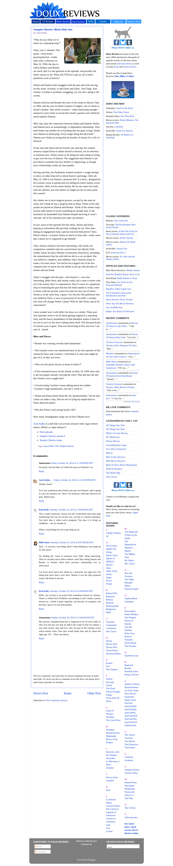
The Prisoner (130, 646)
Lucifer (109, 831)
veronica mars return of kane (120, 387)
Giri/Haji (110, 717)
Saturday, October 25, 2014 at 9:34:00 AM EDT (71, 591)
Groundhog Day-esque (116, 445)
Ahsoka (109, 564)
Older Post (94, 693)
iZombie (110, 767)
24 (107, 536)
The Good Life (121, 220)
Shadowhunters (132, 687)
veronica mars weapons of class (121, 345)
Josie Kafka (39, 423)
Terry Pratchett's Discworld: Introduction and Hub (118, 294)
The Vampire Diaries (64, 446)
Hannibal (110, 729)
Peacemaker (130, 611)
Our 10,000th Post (114, 307)
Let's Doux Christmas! (116, 449)
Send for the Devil (124, 108)
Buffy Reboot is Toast (127, 278)
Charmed (110, 622)
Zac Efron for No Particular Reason (119, 283)
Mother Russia (133, 270)
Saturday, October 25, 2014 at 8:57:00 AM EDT (72, 542)
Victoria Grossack (114, 342)
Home (68, 693)
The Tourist (130, 735)
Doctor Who (111, 644)
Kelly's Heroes (126, 238)
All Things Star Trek (115, 425)
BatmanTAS (111, 593)
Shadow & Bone (132, 684)
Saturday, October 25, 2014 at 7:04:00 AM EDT (71, 509)
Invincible (110, 758)
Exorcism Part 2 (118, 252)
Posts (38, 846)
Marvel (109, 453)
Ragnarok (129, 665)
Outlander (129, 601)
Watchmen (129, 785)
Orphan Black (131, 598)
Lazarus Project (113, 806)
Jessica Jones (112, 777)
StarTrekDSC (131, 709)
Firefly (109, 685)
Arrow (109, 580)
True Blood (130, 741)
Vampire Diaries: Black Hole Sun (52, 29)
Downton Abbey (113, 653)
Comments (41, 851)
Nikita (127, 585)
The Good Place (113, 720)
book (116, 66)
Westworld (129, 792)
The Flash (110, 688)
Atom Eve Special (124, 130)
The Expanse (112, 669)
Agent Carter (112, 555)
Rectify (128, 668)
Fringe (109, 695)
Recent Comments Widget (134, 401)
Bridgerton (111, 609)
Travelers (129, 738)
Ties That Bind (127, 116)
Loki (108, 825)
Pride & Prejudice (114, 468)
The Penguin (130, 617)
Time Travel (111, 476)
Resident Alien (131, 671)
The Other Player (121, 112)
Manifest (129, 547)
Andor (109, 574)
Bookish (110, 602)
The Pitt (128, 627)
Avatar (109, 583)
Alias (108, 568)
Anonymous (111, 323)
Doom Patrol (112, 650)
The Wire (129, 798)
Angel (109, 577)
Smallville (129, 696)
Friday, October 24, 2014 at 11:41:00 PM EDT (75, 480)
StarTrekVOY (131, 722)
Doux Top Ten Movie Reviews (120, 303)
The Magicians (131, 531)
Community (111, 625)
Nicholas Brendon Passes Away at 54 (123, 274)
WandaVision (131, 782)
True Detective (131, 744)
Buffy (108, 612)
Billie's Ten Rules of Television (120, 311)
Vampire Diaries (132, 769)
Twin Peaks (130, 747)
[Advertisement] (123, 177)
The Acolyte (111, 545)
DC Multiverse (113, 437)
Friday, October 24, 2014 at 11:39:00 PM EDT (72, 463)
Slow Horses (130, 693)
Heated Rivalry (113, 733)
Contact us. (86, 844)
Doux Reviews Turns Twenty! (119, 299)
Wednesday (130, 788)
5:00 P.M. (118, 127)
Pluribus (128, 630)
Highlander (111, 736)
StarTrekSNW (131, 715)
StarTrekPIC (130, 712)
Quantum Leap (131, 655)
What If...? (129, 795)
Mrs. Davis (130, 563)
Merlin (128, 551)
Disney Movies (113, 441)
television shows (124, 63)
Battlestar (110, 596)
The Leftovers (112, 809)
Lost (108, 828)
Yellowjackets (131, 817)
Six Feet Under (131, 690)
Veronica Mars (131, 773)
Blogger (91, 859)
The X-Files (130, 808)
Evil (108, 666)
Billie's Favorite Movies (117, 433)
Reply (41, 471)
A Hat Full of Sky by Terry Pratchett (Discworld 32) (122, 232)
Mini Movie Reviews (115, 461)
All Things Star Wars (115, 429)
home (51, 440)
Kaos (108, 790)
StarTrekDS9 (130, 706)
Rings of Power (132, 674)
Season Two (121, 248)
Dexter (109, 641)
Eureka (109, 663)
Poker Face (130, 633)
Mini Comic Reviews (115, 457)
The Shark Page (113, 472)
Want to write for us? (86, 841)
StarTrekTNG (131, 719)
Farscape (110, 682)
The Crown (111, 631)
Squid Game (130, 700)
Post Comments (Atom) (56, 700)
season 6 (52, 436)
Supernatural (130, 725)
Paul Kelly (44, 509)
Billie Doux (44, 542)
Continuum (111, 628)
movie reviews (129, 66)
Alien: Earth (111, 571)
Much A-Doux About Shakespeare (121, 465)
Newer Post (40, 693)
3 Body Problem (113, 533)
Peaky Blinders (131, 614)
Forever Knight (113, 691)
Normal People (131, 589)
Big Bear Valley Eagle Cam (118, 289)
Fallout (109, 679)
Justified (110, 780)
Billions (109, 599)
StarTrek (128, 703)
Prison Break (130, 643)
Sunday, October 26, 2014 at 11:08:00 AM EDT (72, 617)
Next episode (46, 432)
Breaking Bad (112, 606)
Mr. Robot (129, 560)
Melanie (109, 353)
